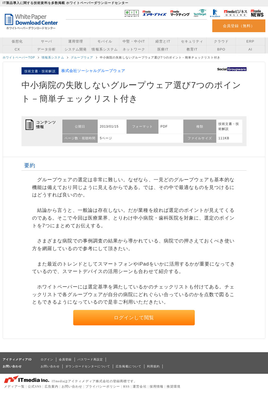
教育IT (192, 49)
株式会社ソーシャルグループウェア (93, 71)
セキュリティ (192, 41)
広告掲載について (128, 366)
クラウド (221, 41)
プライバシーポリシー (102, 386)
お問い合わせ (50, 366)
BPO (221, 49)
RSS (126, 386)
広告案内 (51, 386)
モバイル (104, 41)
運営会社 (139, 386)
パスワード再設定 (90, 359)
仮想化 (17, 41)
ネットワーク (134, 49)
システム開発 (75, 49)
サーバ (46, 41)
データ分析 (46, 49)
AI (250, 49)
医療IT (162, 49)
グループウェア (82, 57)
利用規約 (153, 366)
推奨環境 (173, 386)
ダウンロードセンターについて (87, 366)
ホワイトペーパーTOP (19, 57)
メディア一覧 (14, 386)
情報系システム (105, 49)
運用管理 (75, 41)
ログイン (47, 359)
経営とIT (162, 41)
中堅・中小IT (134, 41)
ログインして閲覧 (134, 317)
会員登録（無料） (239, 26)
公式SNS (34, 386)
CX (17, 49)
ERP (250, 41)
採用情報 (156, 386)
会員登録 (65, 359)
